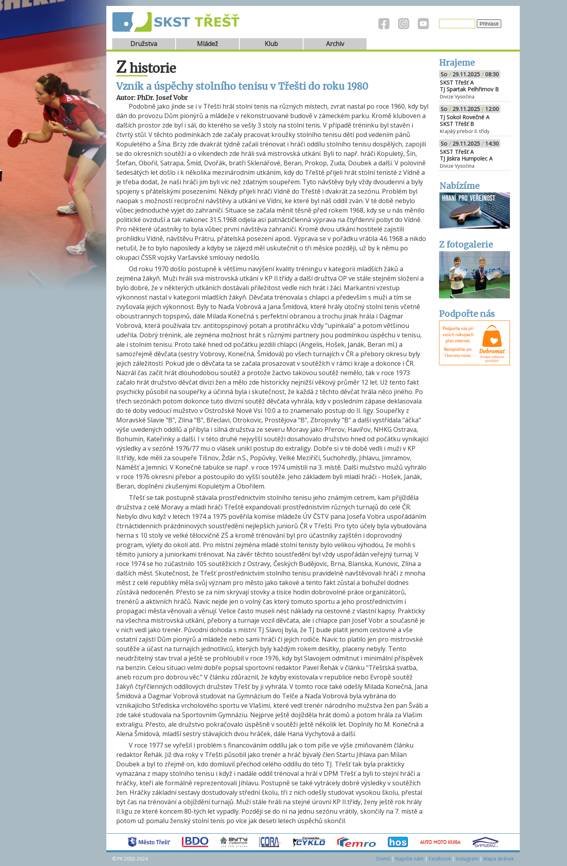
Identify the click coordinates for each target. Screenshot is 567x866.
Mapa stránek (499, 858)
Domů (383, 858)
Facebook (440, 858)
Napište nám (409, 858)
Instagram (467, 858)
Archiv (335, 43)
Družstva (143, 43)
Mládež (207, 43)
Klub (271, 43)
